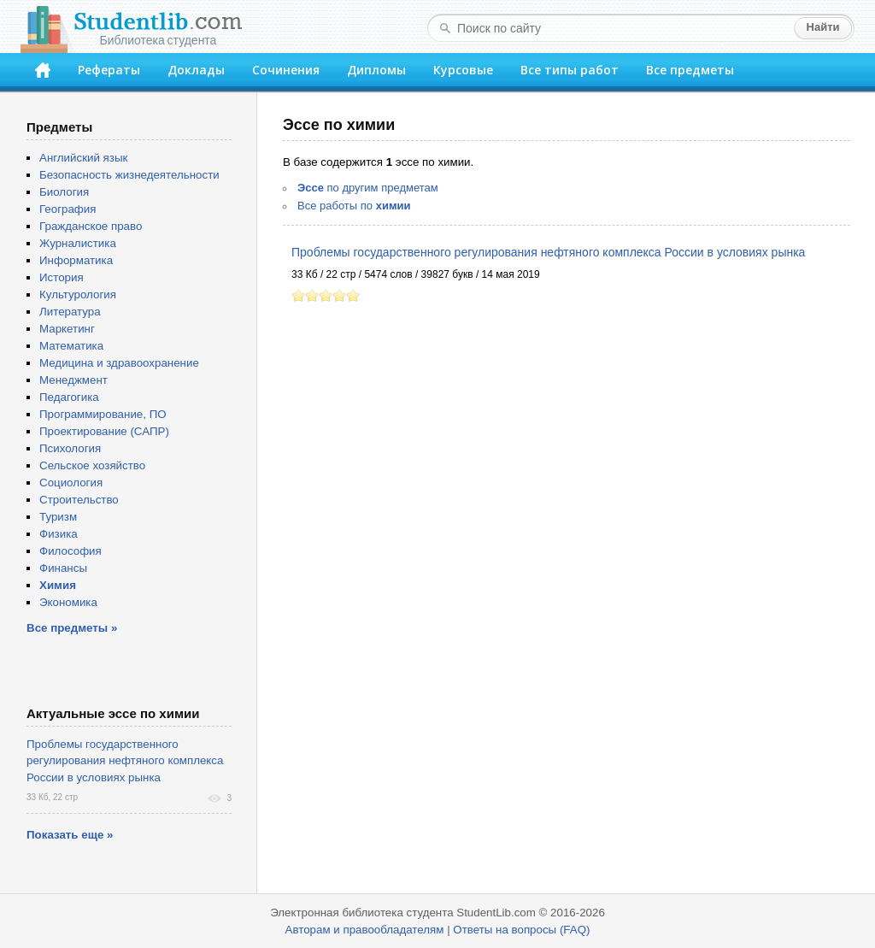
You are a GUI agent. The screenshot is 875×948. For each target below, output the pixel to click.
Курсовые (463, 70)
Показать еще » (69, 834)
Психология (70, 448)
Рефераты (109, 70)
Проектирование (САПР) (104, 431)
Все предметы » (71, 627)
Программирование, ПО (103, 414)
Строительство (79, 499)
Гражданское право (90, 226)
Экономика (68, 602)
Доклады (196, 70)
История (61, 277)
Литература (70, 311)
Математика (71, 345)
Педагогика (69, 397)
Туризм (58, 516)
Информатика (76, 260)
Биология (64, 191)
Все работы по (353, 205)
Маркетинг (67, 328)
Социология (71, 482)
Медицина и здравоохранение (119, 362)
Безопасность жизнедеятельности (129, 174)
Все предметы (690, 70)
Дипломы (376, 70)
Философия (70, 551)
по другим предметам (367, 187)
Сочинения (286, 70)
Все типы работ (569, 70)
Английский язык (83, 157)
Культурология (77, 294)
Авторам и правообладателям (364, 929)
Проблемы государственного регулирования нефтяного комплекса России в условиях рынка (548, 252)
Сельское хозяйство (92, 465)
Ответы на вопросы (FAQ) (521, 929)
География (67, 209)
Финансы (63, 568)
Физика (58, 533)
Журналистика (77, 243)
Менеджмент (73, 380)
